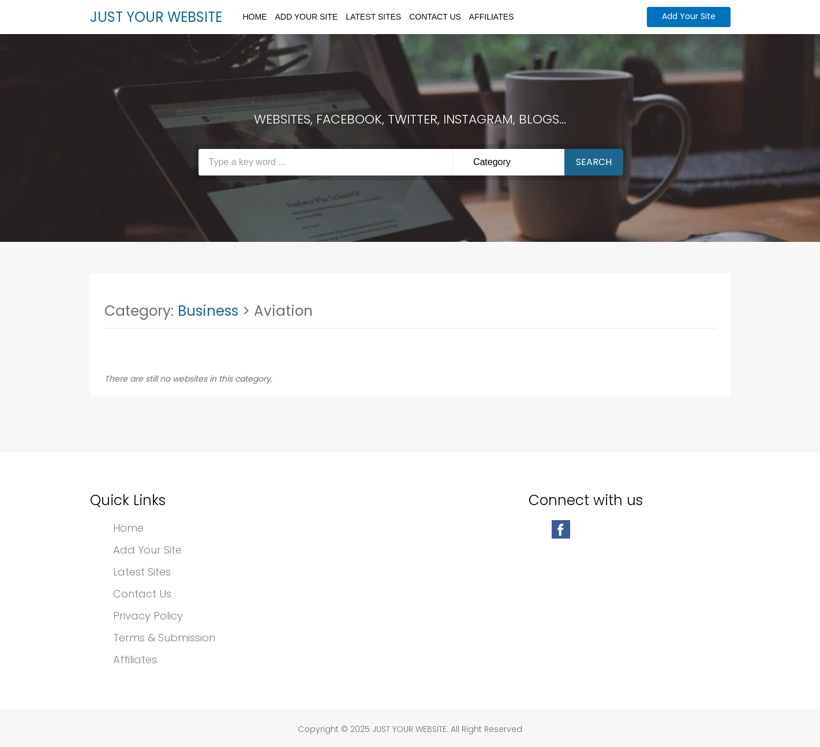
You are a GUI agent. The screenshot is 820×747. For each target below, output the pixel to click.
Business (208, 311)
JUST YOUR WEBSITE (156, 17)
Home (255, 16)
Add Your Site (306, 16)
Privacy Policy (148, 615)
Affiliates (491, 16)
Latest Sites (373, 16)
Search (594, 162)
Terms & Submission (164, 637)
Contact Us (435, 16)
